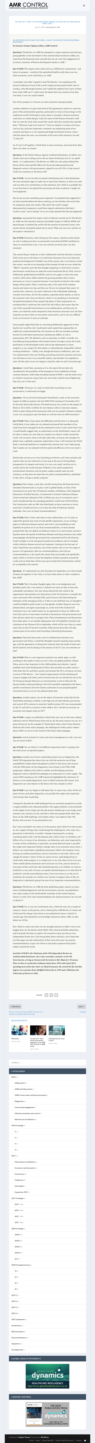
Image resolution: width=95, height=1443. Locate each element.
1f (15, 1271)
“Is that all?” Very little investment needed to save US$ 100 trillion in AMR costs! (37, 1042)
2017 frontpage (17, 1198)
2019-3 (14, 1307)
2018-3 (17, 1247)
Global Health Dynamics (64, 1440)
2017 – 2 (18, 1210)
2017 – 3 (18, 1216)
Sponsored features (18, 1338)
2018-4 (17, 1253)
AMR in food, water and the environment (30, 1095)
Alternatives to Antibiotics (25, 1162)
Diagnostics (19, 1101)
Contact (79, 1440)
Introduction (51, 27)
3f (15, 1283)
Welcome (15, 1039)
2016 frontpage (17, 1125)
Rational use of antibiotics (25, 1119)
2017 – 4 (18, 1222)
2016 (13, 1077)
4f (15, 1289)
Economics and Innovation (25, 1168)
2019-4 (14, 1313)
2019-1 (14, 1295)
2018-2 (17, 1241)
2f (15, 1277)
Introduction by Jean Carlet (56, 1039)
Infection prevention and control (27, 1113)
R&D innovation (17, 1332)
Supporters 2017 (21, 1192)
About (38, 1440)
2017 (13, 1156)
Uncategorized (17, 1350)
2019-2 (14, 1301)
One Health (19, 1186)
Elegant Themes (24, 1437)
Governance (19, 1174)
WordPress (45, 1437)
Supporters (15, 1344)
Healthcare (19, 1180)
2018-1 (17, 1235)
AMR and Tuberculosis (23, 1089)
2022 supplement (18, 1319)
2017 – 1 (18, 1204)
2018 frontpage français (20, 1265)
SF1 (16, 1259)
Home (31, 1440)
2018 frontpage (17, 1228)
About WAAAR (48, 1440)
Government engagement (24, 1107)
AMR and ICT (20, 1083)
